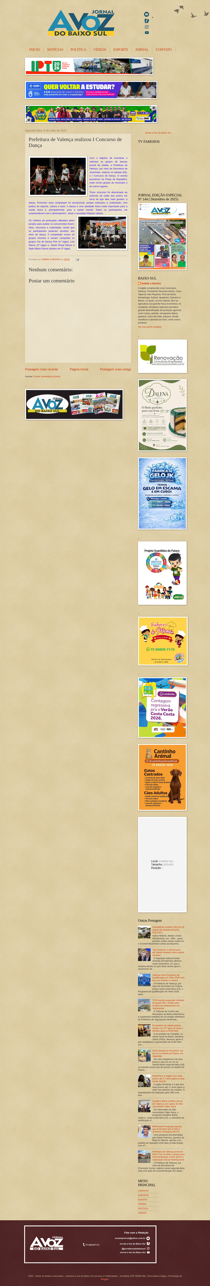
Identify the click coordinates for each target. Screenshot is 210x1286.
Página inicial (79, 369)
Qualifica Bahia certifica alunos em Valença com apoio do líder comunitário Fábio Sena (167, 1104)
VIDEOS (142, 1213)
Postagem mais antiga (115, 369)
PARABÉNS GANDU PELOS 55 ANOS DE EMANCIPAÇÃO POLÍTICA (168, 930)
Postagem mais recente (41, 369)
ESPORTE (120, 49)
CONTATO (164, 49)
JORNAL (142, 49)
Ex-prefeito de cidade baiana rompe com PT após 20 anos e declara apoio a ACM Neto (167, 1028)
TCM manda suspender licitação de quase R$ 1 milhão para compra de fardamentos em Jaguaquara (168, 1004)
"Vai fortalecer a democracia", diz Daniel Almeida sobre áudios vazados (168, 952)
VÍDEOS (100, 49)
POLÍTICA (78, 49)
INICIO (34, 49)
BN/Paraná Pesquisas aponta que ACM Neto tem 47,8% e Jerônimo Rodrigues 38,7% (167, 1129)
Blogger (104, 1279)
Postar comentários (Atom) (47, 376)
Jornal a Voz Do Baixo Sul (158, 132)
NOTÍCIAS (55, 49)
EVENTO (142, 1199)
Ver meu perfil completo (149, 327)
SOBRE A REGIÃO (151, 283)
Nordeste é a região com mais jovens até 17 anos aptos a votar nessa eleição (168, 1079)
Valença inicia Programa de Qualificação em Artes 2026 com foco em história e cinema (168, 978)
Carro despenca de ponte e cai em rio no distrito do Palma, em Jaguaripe (167, 1053)
